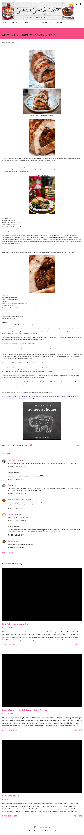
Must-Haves (58, 22)
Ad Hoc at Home (13, 446)
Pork (26, 446)
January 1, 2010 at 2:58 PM (17, 494)
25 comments (12, 816)
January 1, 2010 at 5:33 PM (17, 508)
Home (4, 22)
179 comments (13, 644)
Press (33, 22)
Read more (78, 644)
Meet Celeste (14, 22)
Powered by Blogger (42, 827)
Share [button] (77, 446)
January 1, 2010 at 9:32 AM (17, 467)
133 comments (13, 730)
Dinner (21, 446)
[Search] (76, 3)
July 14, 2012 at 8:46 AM (16, 535)
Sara (9, 485)
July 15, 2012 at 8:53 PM (16, 547)
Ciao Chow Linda (14, 460)
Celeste (10, 541)
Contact (25, 22)
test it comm (12, 514)
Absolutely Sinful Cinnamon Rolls (15, 624)
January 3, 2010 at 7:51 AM (17, 520)
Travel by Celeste (45, 22)
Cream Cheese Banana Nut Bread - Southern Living (24, 709)
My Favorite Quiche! (10, 795)
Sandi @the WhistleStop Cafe (18, 499)
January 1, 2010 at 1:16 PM (17, 479)
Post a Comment (8, 552)
